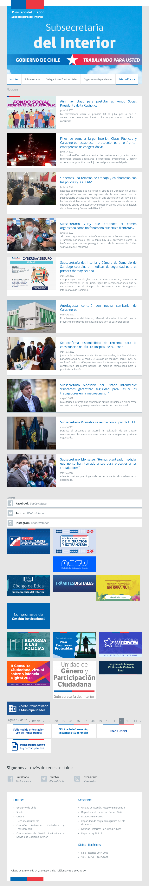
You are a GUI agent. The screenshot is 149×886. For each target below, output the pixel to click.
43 (128, 721)
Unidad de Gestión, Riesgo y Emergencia (103, 807)
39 (100, 721)
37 (85, 721)
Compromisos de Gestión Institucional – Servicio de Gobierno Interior (40, 835)
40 (107, 721)
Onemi (20, 816)
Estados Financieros (92, 816)
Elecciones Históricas (27, 821)
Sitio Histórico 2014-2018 (94, 852)
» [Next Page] (140, 721)
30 (63, 721)
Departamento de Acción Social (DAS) (101, 812)
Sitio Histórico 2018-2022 (94, 857)
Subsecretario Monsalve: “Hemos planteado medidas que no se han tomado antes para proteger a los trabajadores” (98, 464)
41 (115, 721)
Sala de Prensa (127, 79)
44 (135, 721)
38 (93, 721)
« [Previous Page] (43, 721)
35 (71, 721)
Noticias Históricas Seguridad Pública (101, 829)
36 (78, 721)
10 (48, 721)
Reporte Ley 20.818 (91, 833)
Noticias (14, 79)
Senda (19, 812)
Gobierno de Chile (26, 807)
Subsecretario (32, 79)
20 (56, 721)
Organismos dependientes (98, 79)
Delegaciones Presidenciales (61, 79)
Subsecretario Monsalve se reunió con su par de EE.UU (98, 422)
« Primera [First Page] (35, 721)
